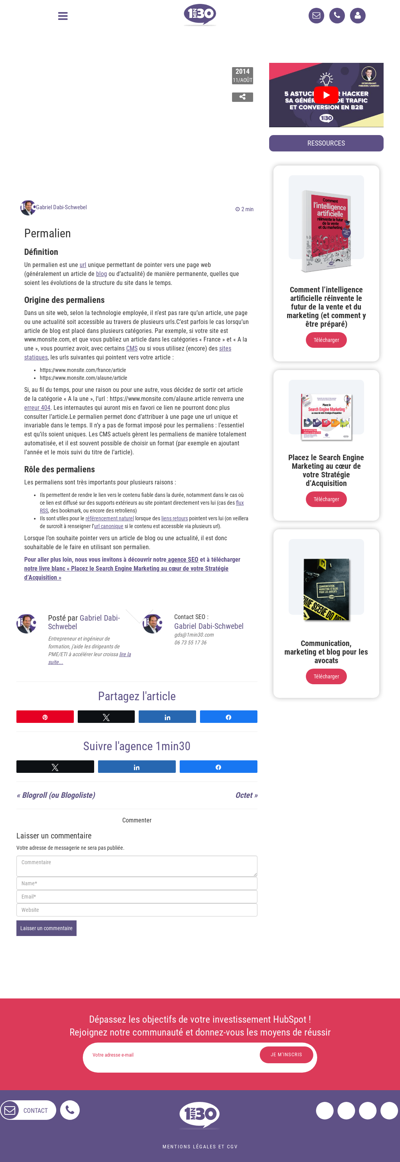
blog (101, 274)
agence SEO (182, 559)
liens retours (174, 518)
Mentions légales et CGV (200, 1147)
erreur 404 (37, 407)
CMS (132, 348)
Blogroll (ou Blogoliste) (58, 795)
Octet (243, 795)
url (83, 265)
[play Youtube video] (326, 95)
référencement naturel (110, 518)
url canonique (108, 526)
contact (35, 1110)
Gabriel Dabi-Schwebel (61, 207)
